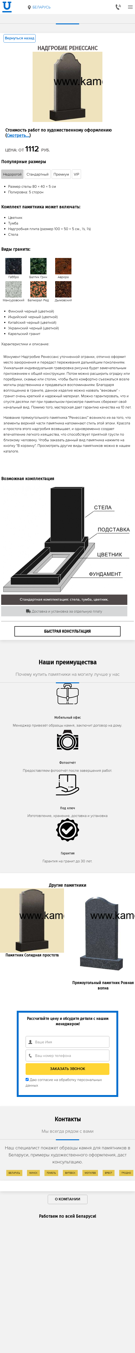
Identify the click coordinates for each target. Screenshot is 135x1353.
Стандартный (38, 174)
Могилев (90, 1173)
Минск (33, 1173)
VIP (76, 174)
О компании (67, 1199)
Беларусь (39, 7)
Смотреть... (18, 135)
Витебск (70, 1173)
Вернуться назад (19, 38)
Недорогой (12, 174)
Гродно (126, 1173)
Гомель (51, 1173)
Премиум (61, 174)
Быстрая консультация (67, 631)
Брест (108, 1173)
